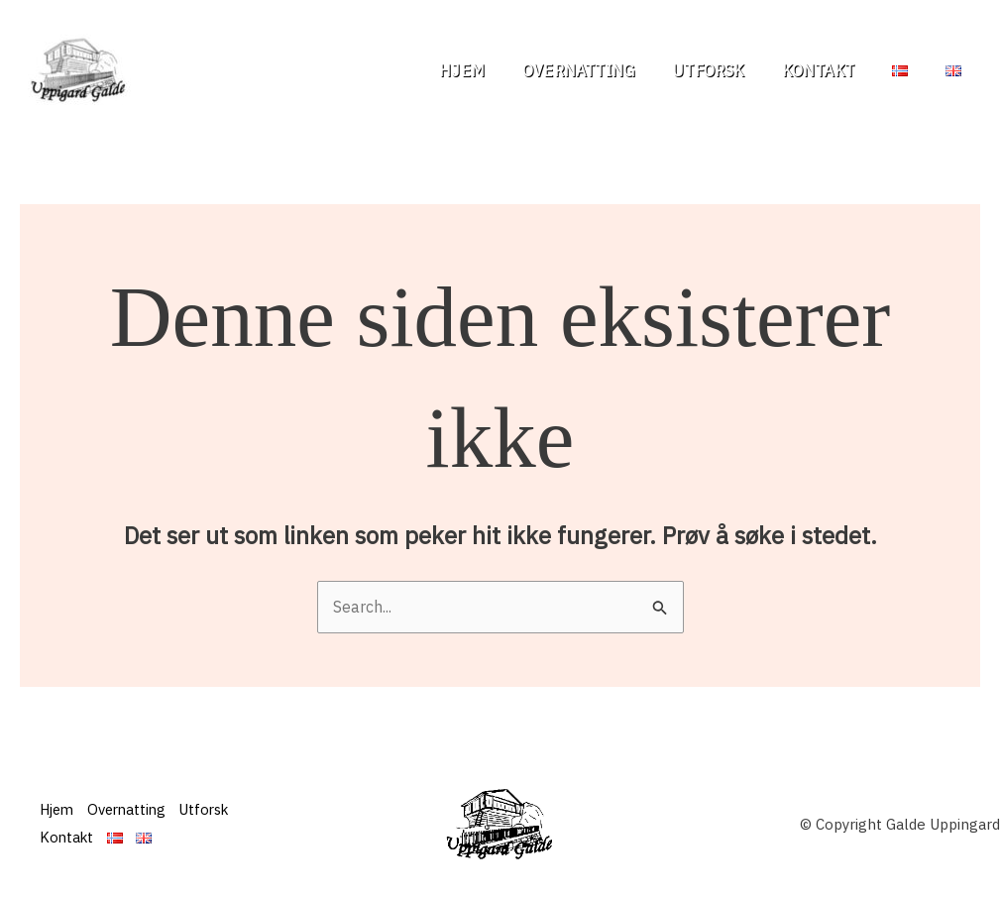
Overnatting (605, 70)
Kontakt (833, 70)
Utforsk (728, 70)
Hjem (494, 70)
